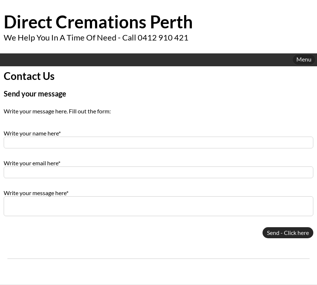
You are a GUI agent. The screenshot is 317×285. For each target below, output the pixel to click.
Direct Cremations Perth (98, 21)
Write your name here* (32, 133)
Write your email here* (32, 162)
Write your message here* (36, 192)
